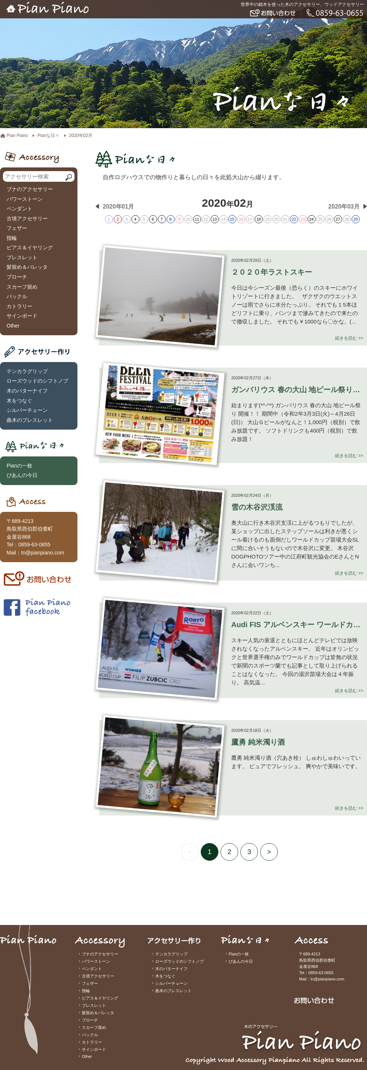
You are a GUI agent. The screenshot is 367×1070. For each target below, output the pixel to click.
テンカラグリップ (27, 371)
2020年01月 (118, 206)
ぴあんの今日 (22, 475)
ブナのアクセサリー (30, 189)
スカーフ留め (22, 287)
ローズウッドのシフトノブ (37, 381)
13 (214, 219)
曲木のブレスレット (30, 420)
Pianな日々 (48, 135)
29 (355, 219)
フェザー (17, 228)
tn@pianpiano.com (42, 553)
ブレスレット (22, 257)
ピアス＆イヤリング (30, 247)
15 (232, 219)
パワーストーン (25, 199)
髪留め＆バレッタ (27, 267)
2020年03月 (344, 206)
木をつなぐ (19, 401)
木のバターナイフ (27, 391)
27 (337, 219)
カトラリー (19, 306)
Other (13, 326)
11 (197, 219)
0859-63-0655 (34, 544)
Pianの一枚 (19, 466)
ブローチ (17, 277)
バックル (17, 296)
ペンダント (19, 209)
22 (293, 219)
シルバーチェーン (27, 410)
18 (258, 219)
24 (311, 219)
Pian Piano (17, 135)
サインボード (22, 316)
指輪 (12, 238)
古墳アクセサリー (27, 218)
